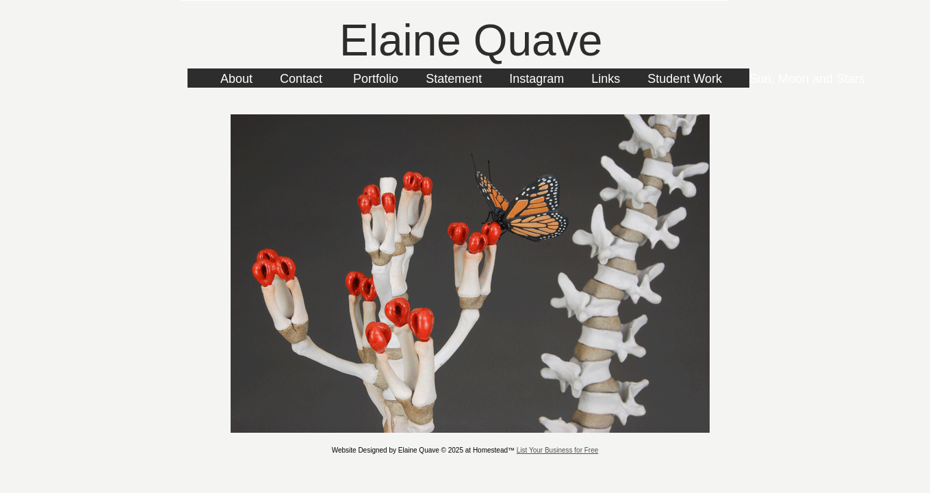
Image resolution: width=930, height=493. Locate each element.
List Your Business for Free (558, 450)
